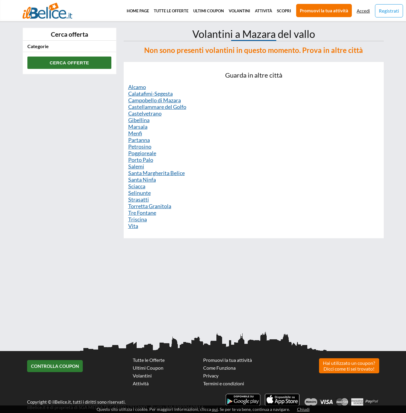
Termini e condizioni (223, 383)
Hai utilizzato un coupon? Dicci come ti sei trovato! (349, 365)
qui (215, 409)
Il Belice (47, 11)
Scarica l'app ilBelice (282, 400)
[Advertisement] (180, 288)
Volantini (239, 10)
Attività (263, 10)
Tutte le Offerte (171, 10)
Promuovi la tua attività (324, 10)
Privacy (210, 375)
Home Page (138, 10)
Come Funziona (219, 368)
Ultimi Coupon (208, 10)
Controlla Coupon (55, 366)
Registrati (389, 11)
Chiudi (303, 409)
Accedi (363, 11)
